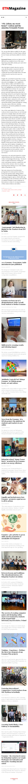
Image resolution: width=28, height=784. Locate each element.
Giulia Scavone (11, 349)
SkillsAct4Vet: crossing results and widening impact (12, 346)
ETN (3, 188)
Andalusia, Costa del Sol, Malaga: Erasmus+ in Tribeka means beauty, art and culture (13, 381)
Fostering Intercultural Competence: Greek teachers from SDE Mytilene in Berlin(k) (14, 690)
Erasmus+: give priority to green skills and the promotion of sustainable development (13, 536)
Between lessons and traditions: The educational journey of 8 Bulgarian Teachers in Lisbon (12, 575)
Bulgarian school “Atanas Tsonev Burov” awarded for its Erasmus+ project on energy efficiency (13, 461)
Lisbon (8, 191)
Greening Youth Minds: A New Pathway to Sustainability (12, 725)
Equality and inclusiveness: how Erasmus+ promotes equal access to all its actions (13, 499)
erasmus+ (6, 189)
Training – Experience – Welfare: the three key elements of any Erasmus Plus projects (13, 652)
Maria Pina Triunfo (12, 307)
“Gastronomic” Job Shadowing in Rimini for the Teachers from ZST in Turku (13, 229)
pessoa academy (14, 189)
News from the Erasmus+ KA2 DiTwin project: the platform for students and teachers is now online (13, 422)
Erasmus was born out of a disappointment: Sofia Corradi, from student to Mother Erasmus (13, 302)
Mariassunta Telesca (13, 579)
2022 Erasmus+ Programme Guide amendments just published (13, 263)
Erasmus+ (4, 191)
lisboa (9, 189)
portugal (19, 189)
